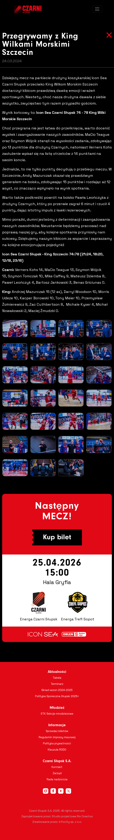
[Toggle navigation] (97, 9)
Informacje (57, 725)
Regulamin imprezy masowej (57, 737)
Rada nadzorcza (57, 779)
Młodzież (57, 708)
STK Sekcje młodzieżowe (57, 713)
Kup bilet (57, 537)
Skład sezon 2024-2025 (57, 690)
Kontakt (57, 767)
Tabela (57, 677)
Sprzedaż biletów (57, 731)
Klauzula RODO (57, 749)
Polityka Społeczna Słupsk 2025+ (57, 696)
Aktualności (57, 672)
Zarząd (57, 773)
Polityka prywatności (57, 743)
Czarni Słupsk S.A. (57, 761)
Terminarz (57, 684)
